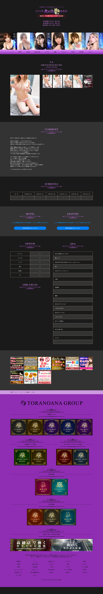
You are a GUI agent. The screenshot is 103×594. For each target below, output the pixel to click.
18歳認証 (18, 561)
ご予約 (51, 566)
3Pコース (35, 569)
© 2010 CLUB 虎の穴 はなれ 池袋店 (51, 579)
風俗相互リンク (18, 572)
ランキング (84, 563)
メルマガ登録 (84, 566)
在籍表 (18, 563)
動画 (68, 563)
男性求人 (68, 572)
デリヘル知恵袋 (68, 569)
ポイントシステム (18, 569)
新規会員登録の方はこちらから (30, 228)
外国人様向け (51, 569)
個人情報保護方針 (35, 572)
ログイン (68, 566)
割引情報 (35, 566)
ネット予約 (18, 574)
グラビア (51, 563)
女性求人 (51, 572)
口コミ (35, 574)
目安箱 (84, 569)
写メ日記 (84, 572)
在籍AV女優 (35, 563)
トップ (35, 561)
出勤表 (84, 561)
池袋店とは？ (51, 561)
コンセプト (68, 561)
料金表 (18, 566)
